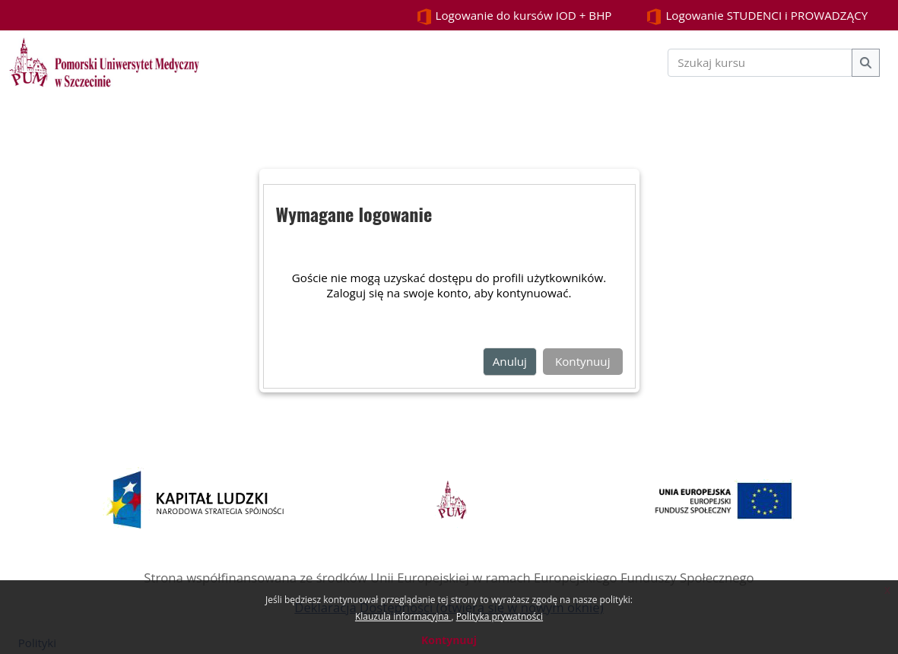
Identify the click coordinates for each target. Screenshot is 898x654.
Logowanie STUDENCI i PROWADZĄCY (757, 16)
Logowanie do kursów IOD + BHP (514, 16)
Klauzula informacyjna (403, 616)
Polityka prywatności (499, 616)
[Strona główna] (104, 60)
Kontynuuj (449, 640)
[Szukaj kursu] (760, 63)
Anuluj (510, 361)
